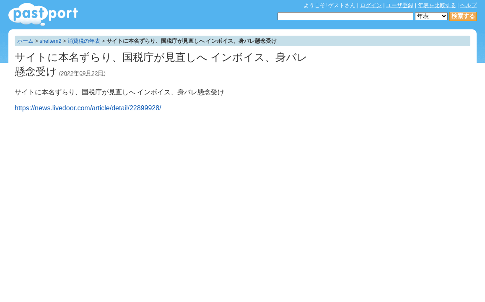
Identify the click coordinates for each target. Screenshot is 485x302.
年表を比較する (437, 5)
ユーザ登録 (399, 5)
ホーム (25, 41)
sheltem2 (51, 41)
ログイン (371, 5)
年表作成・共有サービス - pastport (43, 14)
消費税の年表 (83, 41)
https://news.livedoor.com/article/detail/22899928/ (88, 108)
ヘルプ (468, 5)
